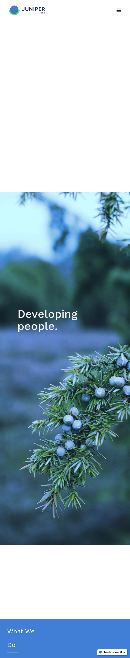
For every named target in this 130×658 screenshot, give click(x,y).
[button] (119, 10)
